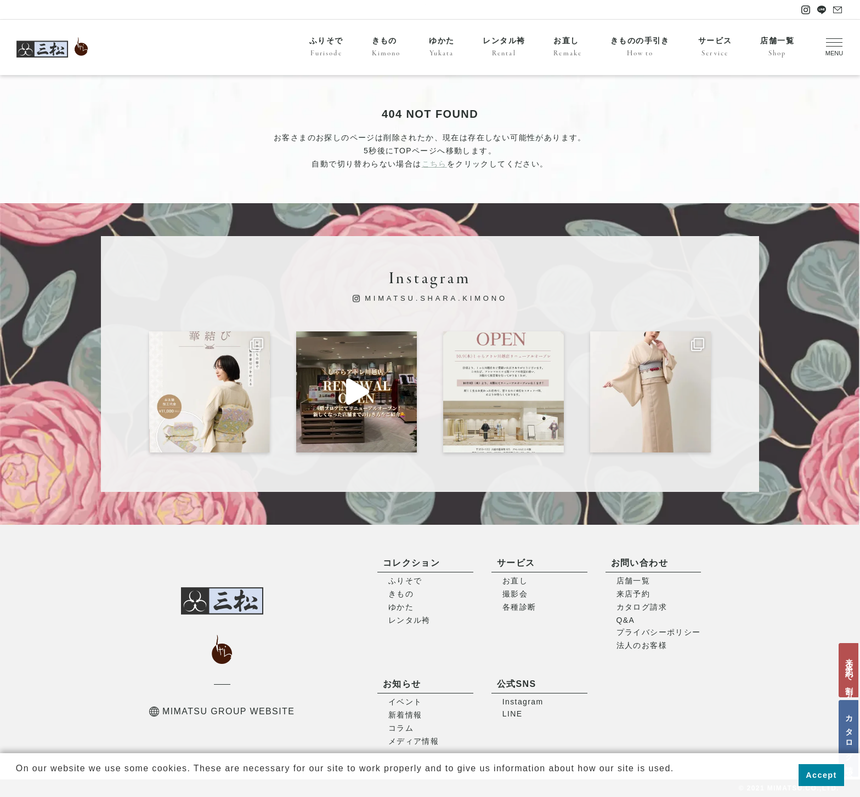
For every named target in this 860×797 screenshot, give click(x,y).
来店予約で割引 (849, 670)
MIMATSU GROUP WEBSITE (222, 711)
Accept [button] (821, 775)
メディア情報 (413, 741)
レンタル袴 (504, 47)
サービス (715, 47)
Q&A (625, 620)
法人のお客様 (641, 645)
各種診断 (519, 607)
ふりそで (326, 47)
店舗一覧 (777, 47)
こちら (434, 163)
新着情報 (405, 714)
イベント (405, 701)
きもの (386, 47)
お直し (567, 47)
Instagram (523, 701)
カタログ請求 (849, 738)
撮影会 (515, 593)
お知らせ (402, 684)
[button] (17, 782)
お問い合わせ (639, 562)
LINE (512, 713)
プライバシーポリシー (658, 632)
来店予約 (633, 593)
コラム (401, 728)
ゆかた (441, 47)
